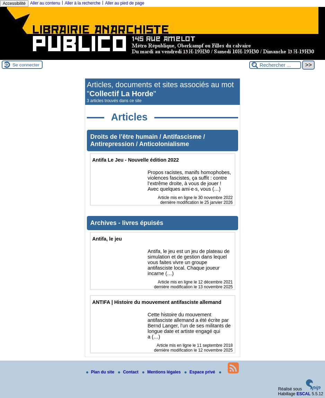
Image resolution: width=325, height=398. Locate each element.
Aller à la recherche (82, 3)
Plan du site (101, 372)
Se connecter (25, 64)
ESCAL (304, 393)
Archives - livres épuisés (126, 222)
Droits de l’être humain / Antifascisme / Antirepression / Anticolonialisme (147, 140)
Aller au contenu (45, 3)
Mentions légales (162, 372)
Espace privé (200, 372)
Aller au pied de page (124, 3)
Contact (128, 372)
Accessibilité (14, 3)
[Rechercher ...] (275, 65)
